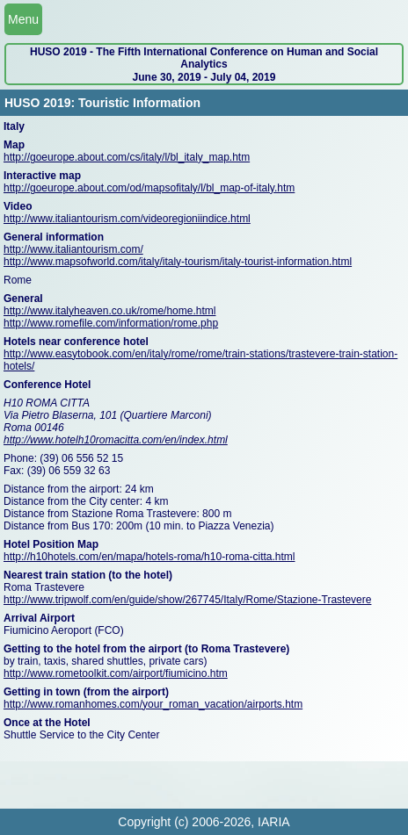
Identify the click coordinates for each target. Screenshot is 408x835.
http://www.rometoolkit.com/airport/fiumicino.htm (116, 673)
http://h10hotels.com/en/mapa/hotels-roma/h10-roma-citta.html (149, 557)
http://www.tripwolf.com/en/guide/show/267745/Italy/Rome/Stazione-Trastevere (187, 600)
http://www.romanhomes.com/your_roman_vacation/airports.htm (153, 704)
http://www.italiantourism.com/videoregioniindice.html (127, 218)
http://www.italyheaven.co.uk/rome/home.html (109, 311)
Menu (23, 19)
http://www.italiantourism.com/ (73, 249)
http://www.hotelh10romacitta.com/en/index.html (116, 440)
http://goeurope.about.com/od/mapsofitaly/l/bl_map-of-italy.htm (149, 188)
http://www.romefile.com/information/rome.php (111, 323)
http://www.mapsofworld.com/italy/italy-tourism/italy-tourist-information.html (178, 262)
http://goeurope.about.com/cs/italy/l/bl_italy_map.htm (127, 157)
